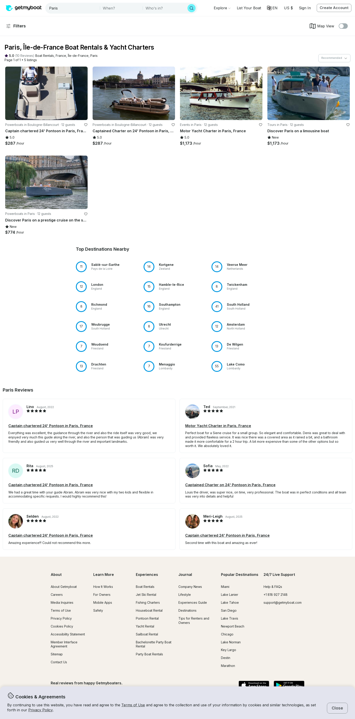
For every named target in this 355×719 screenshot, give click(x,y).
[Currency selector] (288, 8)
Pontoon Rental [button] (147, 618)
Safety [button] (98, 610)
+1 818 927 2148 (276, 594)
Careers (57, 594)
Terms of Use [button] (133, 705)
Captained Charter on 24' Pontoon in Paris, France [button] (230, 485)
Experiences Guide (192, 602)
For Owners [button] (101, 594)
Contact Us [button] (59, 662)
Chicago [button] (227, 634)
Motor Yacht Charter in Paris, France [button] (218, 425)
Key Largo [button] (228, 650)
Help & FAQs (273, 587)
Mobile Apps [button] (102, 602)
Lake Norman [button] (231, 642)
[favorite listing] (86, 125)
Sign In (305, 8)
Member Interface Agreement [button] (64, 644)
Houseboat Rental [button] (149, 610)
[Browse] (222, 8)
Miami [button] (225, 587)
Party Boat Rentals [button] (149, 654)
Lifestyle (184, 594)
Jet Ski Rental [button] (146, 594)
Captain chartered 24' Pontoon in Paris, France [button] (50, 425)
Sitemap (57, 654)
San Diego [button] (229, 610)
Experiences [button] (147, 574)
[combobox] (73, 8)
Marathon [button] (228, 666)
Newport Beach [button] (232, 626)
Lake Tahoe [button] (230, 602)
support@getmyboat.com (283, 602)
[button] (249, 8)
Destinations (187, 610)
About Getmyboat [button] (64, 587)
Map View (321, 26)
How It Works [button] (103, 587)
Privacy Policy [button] (40, 710)
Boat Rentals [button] (145, 587)
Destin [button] (225, 658)
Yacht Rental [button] (145, 626)
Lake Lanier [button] (229, 594)
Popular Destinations (239, 574)
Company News (190, 587)
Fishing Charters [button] (148, 602)
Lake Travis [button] (229, 618)
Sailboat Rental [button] (147, 634)
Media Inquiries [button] (62, 602)
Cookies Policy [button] (62, 626)
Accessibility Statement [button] (68, 634)
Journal (185, 574)
